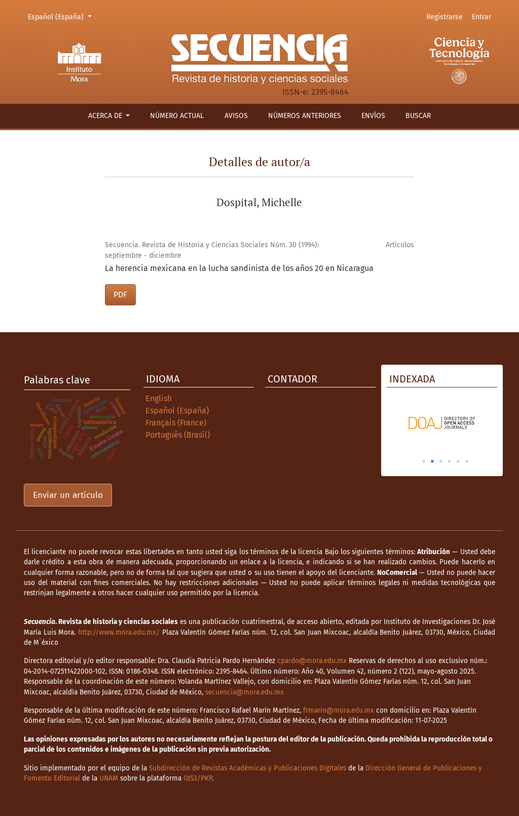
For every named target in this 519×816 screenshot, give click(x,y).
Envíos (373, 115)
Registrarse (444, 17)
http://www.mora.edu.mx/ (119, 632)
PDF (120, 294)
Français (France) (175, 423)
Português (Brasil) (177, 435)
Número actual (177, 115)
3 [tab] (441, 461)
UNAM (108, 778)
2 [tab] (432, 461)
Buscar (418, 115)
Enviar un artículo (68, 495)
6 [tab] (467, 461)
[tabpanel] (442, 423)
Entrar (481, 17)
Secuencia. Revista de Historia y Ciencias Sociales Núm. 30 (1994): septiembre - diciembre (212, 250)
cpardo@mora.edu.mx (312, 660)
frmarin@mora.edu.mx (338, 710)
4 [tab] (449, 461)
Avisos (236, 115)
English (158, 398)
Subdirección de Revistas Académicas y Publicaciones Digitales (247, 768)
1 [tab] (424, 461)
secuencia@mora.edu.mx (244, 692)
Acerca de (106, 115)
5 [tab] (458, 461)
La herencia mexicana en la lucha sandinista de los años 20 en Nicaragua (239, 268)
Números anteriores (304, 115)
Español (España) (61, 16)
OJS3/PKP (197, 778)
